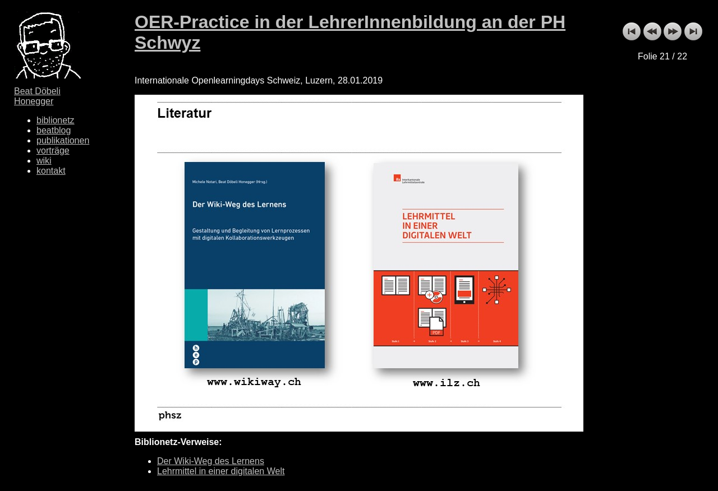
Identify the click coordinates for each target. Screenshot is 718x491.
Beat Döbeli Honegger (37, 96)
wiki (44, 160)
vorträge (53, 150)
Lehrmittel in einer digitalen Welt (220, 471)
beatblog (53, 130)
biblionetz (55, 120)
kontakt (51, 170)
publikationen (62, 140)
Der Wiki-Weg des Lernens (210, 461)
